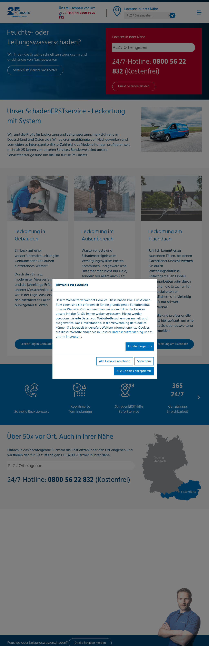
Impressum (73, 336)
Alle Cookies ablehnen (114, 361)
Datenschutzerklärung (127, 332)
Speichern (144, 361)
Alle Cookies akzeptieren (134, 371)
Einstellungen (137, 346)
